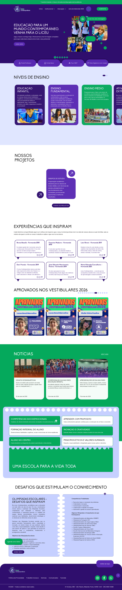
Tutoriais (63, 578)
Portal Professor (26, 63)
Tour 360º (74, 63)
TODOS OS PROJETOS (61, 205)
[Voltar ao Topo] (118, 576)
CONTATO (102, 9)
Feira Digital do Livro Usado (98, 63)
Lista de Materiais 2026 (76, 9)
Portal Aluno (50, 63)
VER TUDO (104, 354)
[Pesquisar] (88, 9)
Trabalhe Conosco (32, 578)
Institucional (49, 9)
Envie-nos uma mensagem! (96, 19)
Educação (61, 9)
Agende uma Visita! (13, 542)
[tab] (55, 57)
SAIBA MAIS (19, 44)
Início (41, 9)
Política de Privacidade (16, 578)
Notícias (44, 578)
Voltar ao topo (105, 564)
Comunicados (53, 578)
